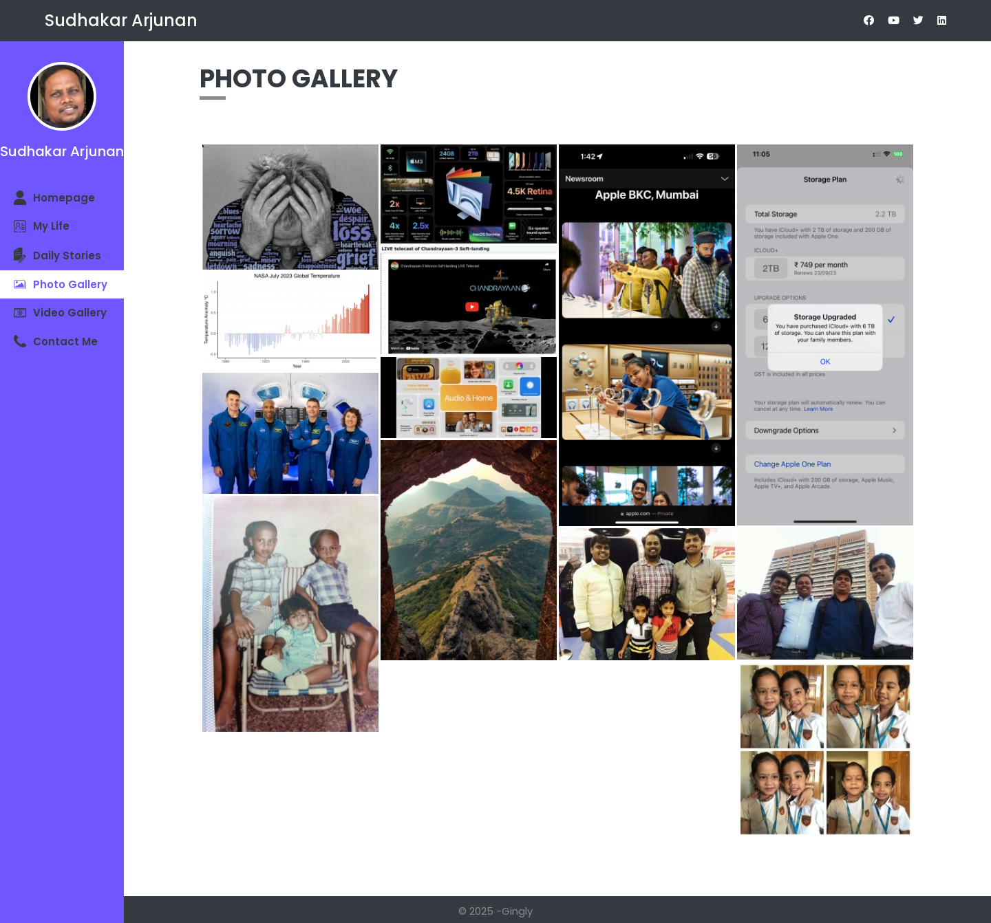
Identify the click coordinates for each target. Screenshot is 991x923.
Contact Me (56, 341)
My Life (42, 226)
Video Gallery (60, 312)
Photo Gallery (60, 284)
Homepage (54, 198)
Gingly (517, 911)
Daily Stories (57, 255)
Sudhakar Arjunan (121, 20)
